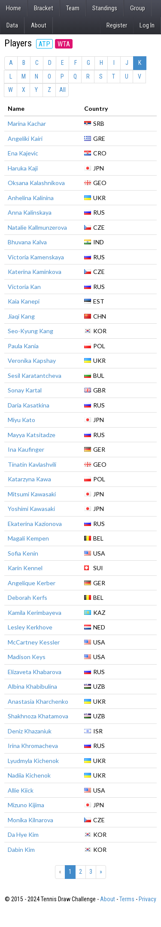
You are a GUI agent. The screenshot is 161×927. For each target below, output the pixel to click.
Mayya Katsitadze (31, 434)
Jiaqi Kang (21, 316)
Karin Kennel (25, 567)
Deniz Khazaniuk (30, 731)
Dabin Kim (21, 849)
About (38, 25)
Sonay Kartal (25, 390)
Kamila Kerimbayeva (34, 612)
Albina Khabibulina (32, 686)
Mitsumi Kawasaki (32, 494)
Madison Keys (27, 656)
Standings (104, 8)
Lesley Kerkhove (30, 627)
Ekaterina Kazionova (35, 523)
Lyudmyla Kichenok (33, 760)
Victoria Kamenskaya (36, 257)
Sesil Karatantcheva (34, 375)
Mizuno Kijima (26, 804)
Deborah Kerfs (27, 597)
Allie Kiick (20, 790)
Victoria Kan (24, 286)
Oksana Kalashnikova (36, 182)
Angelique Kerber (31, 583)
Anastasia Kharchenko (38, 701)
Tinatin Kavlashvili (32, 464)
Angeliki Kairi (25, 138)
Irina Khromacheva (33, 745)
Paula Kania (23, 346)
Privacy (147, 899)
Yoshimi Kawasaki (31, 508)
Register (116, 25)
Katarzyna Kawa (29, 479)
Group (137, 8)
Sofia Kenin (23, 553)
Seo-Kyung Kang (30, 330)
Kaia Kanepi (23, 301)
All (62, 89)
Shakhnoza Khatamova (38, 716)
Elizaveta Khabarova (34, 671)
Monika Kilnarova (30, 820)
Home (13, 8)
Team (72, 8)
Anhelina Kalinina (31, 197)
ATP (44, 44)
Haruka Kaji (23, 168)
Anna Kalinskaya (30, 212)
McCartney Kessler (34, 642)
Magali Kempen (28, 538)
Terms (126, 899)
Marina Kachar (27, 123)
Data (12, 25)
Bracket (43, 8)
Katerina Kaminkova (34, 271)
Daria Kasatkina (28, 405)
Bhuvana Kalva (27, 242)
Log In (147, 25)
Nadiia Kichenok (29, 775)
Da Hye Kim (23, 834)
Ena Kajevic (23, 153)
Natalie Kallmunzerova (37, 227)
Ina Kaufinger (26, 449)
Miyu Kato (21, 419)
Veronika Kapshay (32, 360)
